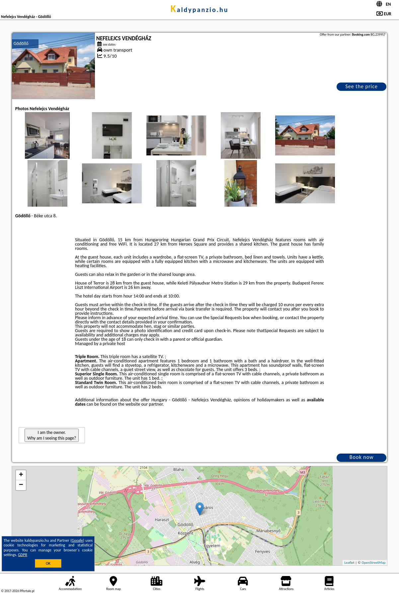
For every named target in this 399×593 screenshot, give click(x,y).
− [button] (21, 485)
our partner (151, 404)
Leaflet (349, 562)
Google (77, 540)
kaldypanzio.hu (199, 10)
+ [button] (21, 475)
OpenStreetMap (373, 562)
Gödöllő (21, 43)
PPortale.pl (27, 591)
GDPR (22, 554)
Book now (362, 457)
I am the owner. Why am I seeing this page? (51, 435)
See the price (361, 86)
